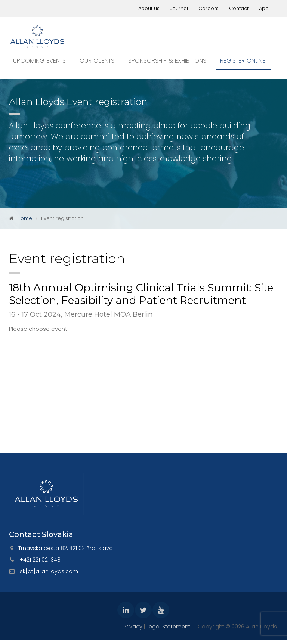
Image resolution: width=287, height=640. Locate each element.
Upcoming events (39, 60)
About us (149, 8)
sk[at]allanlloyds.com (49, 571)
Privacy (132, 626)
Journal (179, 8)
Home (24, 218)
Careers (208, 8)
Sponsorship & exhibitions (167, 60)
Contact (239, 8)
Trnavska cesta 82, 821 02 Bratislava (65, 548)
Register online (242, 60)
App (264, 8)
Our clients (97, 60)
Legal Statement (168, 626)
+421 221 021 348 (40, 559)
